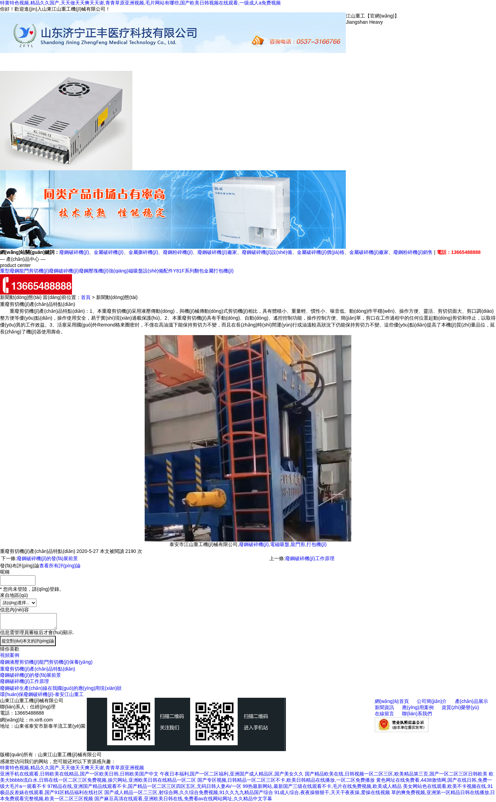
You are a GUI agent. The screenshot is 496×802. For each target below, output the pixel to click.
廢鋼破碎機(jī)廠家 (217, 252)
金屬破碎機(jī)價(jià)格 (320, 252)
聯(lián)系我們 (341, 65)
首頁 (86, 297)
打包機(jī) (317, 544)
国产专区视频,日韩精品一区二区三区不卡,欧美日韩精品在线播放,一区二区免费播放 (286, 780)
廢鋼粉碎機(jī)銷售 (413, 252)
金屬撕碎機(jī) (143, 252)
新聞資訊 (384, 707)
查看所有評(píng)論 (60, 565)
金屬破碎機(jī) (108, 252)
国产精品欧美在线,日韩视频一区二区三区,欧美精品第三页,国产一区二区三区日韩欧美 (396, 774)
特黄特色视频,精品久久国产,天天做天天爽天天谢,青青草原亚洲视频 (72, 767)
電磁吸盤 (279, 544)
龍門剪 (298, 544)
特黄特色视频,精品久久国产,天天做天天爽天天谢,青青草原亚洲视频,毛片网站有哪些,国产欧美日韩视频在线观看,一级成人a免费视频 (140, 3)
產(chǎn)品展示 (169, 65)
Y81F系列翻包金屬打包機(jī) (203, 271)
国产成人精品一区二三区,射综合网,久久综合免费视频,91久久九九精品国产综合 (188, 792)
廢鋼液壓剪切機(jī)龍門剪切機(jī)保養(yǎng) (46, 662)
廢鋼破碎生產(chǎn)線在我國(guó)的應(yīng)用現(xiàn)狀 (61, 688)
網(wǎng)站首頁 (99, 65)
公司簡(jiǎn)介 (134, 65)
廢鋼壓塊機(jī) (93, 271)
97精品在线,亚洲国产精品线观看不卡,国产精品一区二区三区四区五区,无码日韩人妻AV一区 (144, 786)
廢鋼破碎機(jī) (74, 252)
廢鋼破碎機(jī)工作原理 (309, 558)
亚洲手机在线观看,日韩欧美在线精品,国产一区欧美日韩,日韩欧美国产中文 (79, 774)
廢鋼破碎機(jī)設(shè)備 (267, 252)
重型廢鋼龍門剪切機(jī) (24, 271)
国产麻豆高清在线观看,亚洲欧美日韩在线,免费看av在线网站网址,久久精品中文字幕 (183, 798)
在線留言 (307, 62)
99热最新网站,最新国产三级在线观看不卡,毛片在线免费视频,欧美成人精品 (321, 786)
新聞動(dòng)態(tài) (203, 65)
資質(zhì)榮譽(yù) (272, 65)
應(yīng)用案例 (238, 65)
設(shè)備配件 (158, 271)
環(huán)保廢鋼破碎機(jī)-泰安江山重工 (42, 694)
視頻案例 (9, 655)
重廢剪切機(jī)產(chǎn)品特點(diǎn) (37, 669)
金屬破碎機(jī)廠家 (369, 252)
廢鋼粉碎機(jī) (178, 252)
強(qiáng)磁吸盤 (125, 271)
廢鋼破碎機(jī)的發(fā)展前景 (47, 558)
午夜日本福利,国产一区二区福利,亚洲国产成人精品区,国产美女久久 (232, 774)
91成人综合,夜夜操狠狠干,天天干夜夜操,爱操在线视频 (332, 792)
